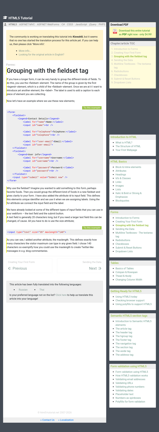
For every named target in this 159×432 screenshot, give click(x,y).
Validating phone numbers (130, 386)
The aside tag (123, 351)
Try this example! (91, 107)
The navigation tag (126, 343)
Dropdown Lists (122, 82)
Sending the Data (123, 60)
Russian (23, 289)
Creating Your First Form (127, 52)
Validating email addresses (130, 379)
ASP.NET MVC (27, 24)
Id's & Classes (123, 178)
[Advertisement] (132, 111)
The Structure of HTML (128, 146)
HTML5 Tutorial (20, 18)
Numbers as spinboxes (128, 397)
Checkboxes (120, 75)
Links (118, 182)
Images (120, 185)
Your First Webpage (126, 150)
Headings (121, 174)
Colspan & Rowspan (127, 272)
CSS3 (70, 24)
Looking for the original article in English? (41, 54)
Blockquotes (122, 200)
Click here (61, 295)
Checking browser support (130, 300)
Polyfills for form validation (130, 401)
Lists (118, 189)
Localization (67, 419)
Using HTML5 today (126, 296)
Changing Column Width (129, 279)
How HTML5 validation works (132, 375)
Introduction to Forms (126, 48)
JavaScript (81, 24)
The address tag (124, 354)
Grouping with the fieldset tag (130, 56)
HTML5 (13, 24)
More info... (25, 50)
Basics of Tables (125, 268)
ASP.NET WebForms (48, 24)
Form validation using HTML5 (132, 371)
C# (63, 24)
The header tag (124, 332)
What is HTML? (124, 142)
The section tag (124, 347)
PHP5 (102, 24)
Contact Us (48, 419)
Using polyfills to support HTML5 (134, 304)
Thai (41, 289)
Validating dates (124, 390)
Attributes (121, 170)
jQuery (92, 24)
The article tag (123, 328)
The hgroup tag (124, 336)
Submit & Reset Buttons (127, 78)
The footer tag (123, 339)
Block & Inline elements (128, 167)
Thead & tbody (123, 275)
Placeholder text (124, 394)
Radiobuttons (121, 71)
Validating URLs (124, 383)
